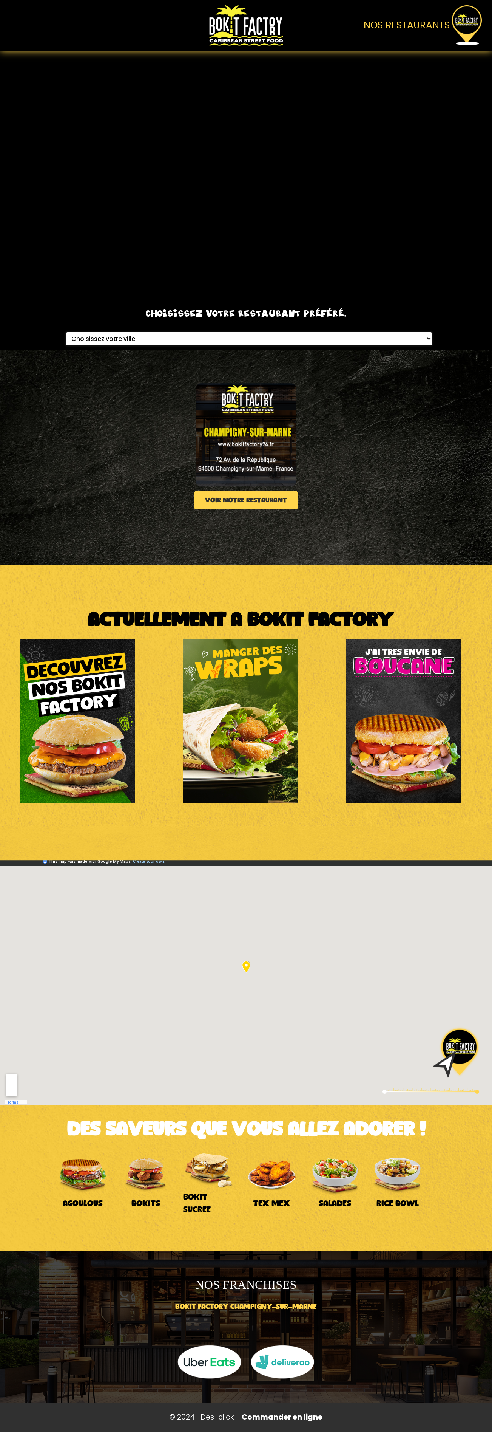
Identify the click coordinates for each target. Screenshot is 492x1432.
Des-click (217, 1417)
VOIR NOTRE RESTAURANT (246, 500)
